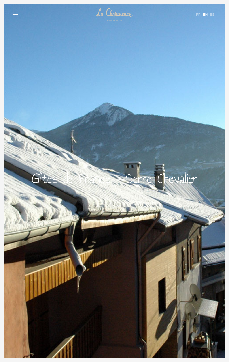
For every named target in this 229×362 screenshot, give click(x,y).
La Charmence (114, 14)
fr (198, 15)
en (205, 15)
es (212, 15)
